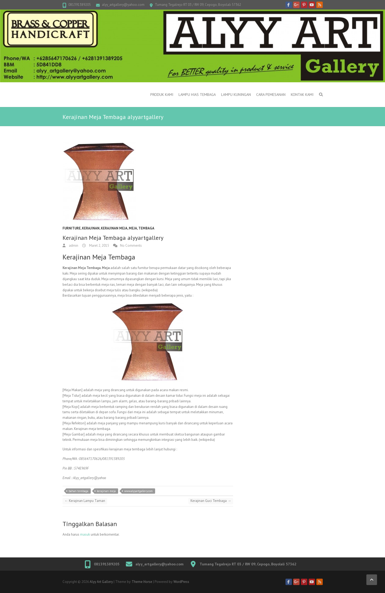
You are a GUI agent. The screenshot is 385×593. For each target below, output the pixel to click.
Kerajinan (91, 228)
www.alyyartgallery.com (138, 491)
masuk (85, 534)
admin (73, 245)
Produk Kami (161, 94)
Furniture (72, 228)
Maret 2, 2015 (98, 245)
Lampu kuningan (236, 94)
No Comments (131, 245)
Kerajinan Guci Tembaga (211, 500)
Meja (133, 228)
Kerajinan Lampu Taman (85, 500)
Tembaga (146, 228)
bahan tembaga (78, 491)
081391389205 (79, 4)
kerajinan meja (114, 228)
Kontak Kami (302, 94)
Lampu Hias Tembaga (197, 94)
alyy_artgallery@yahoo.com (123, 4)
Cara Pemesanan (270, 94)
